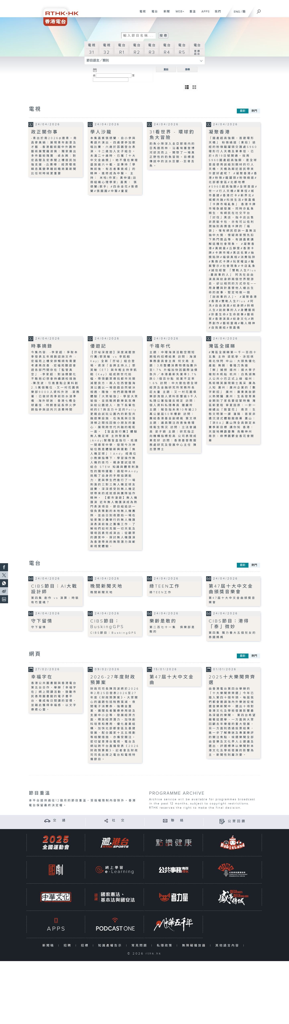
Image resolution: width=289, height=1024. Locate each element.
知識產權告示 (111, 945)
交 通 (60, 820)
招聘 (68, 945)
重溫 (191, 13)
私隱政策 (166, 945)
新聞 (165, 13)
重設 (166, 69)
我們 (216, 13)
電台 (153, 13)
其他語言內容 (228, 945)
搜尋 (187, 69)
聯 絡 (178, 820)
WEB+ (178, 13)
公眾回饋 (237, 821)
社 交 (119, 820)
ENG (237, 11)
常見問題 (140, 945)
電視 (141, 13)
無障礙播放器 (195, 945)
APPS (204, 13)
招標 (86, 945)
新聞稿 (49, 945)
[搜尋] (259, 10)
